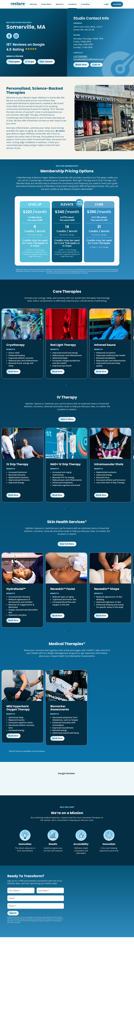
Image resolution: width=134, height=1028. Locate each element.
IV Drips (29, 61)
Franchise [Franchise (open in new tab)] (85, 4)
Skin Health (46, 61)
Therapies (14, 61)
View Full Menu (67, 544)
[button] (2, 783)
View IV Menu (67, 419)
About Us (59, 4)
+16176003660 (80, 56)
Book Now (81, 64)
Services (33, 4)
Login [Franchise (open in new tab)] (106, 4)
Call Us (96, 64)
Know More (46, 4)
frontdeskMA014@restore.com (88, 59)
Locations (72, 4)
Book (117, 4)
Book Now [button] (13, 371)
